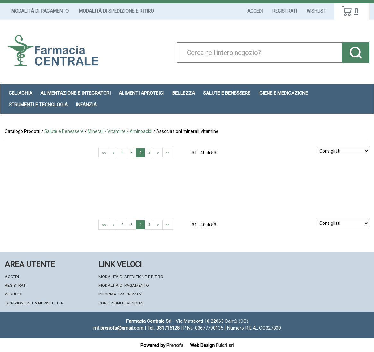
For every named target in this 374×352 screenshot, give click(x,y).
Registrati (284, 10)
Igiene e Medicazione (283, 93)
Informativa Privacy (120, 294)
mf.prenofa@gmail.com (118, 328)
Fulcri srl (225, 345)
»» (168, 152)
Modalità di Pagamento (40, 11)
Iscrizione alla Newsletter (34, 303)
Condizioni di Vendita (120, 303)
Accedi (255, 10)
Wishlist (316, 10)
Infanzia (86, 105)
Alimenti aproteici (141, 93)
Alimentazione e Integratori (75, 93)
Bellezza (183, 93)
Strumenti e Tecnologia (38, 105)
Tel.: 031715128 (163, 328)
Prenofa (174, 345)
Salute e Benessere (226, 93)
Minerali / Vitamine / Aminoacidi (120, 131)
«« (104, 152)
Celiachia (20, 93)
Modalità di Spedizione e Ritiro (116, 11)
